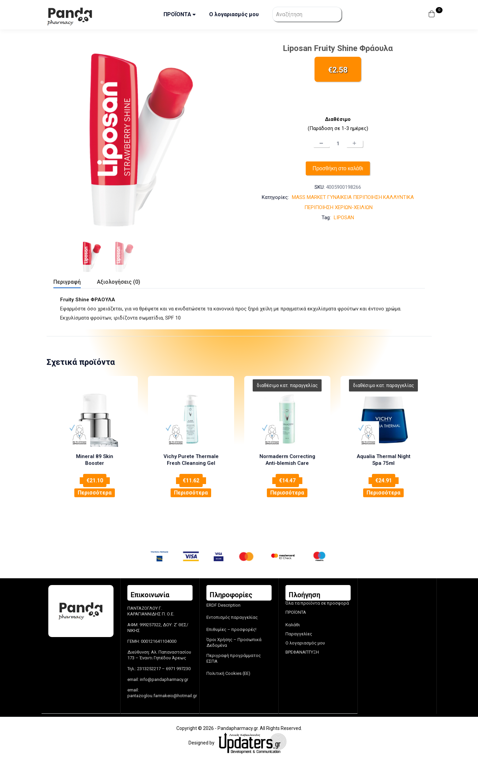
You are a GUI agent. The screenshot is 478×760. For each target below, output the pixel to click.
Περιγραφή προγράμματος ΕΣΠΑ (233, 658)
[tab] (75, 283)
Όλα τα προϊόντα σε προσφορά (317, 602)
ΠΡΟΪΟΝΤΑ (179, 14)
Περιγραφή (67, 282)
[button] (432, 14)
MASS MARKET (309, 198)
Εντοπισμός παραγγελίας (232, 616)
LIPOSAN (344, 218)
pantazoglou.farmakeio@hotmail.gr (162, 695)
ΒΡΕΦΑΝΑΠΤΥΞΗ (302, 651)
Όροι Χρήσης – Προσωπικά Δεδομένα (233, 642)
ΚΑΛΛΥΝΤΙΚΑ (398, 198)
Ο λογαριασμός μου (234, 14)
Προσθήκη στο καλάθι (338, 168)
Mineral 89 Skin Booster (94, 457)
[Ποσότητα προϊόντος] (338, 143)
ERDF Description (223, 604)
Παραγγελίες (298, 633)
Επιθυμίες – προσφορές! (231, 629)
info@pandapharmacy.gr (164, 678)
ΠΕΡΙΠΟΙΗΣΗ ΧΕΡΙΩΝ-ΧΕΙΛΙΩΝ (338, 208)
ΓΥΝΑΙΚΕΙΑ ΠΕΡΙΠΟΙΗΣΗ (354, 198)
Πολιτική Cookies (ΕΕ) (228, 673)
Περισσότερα (94, 485)
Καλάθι (292, 624)
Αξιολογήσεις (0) (118, 282)
